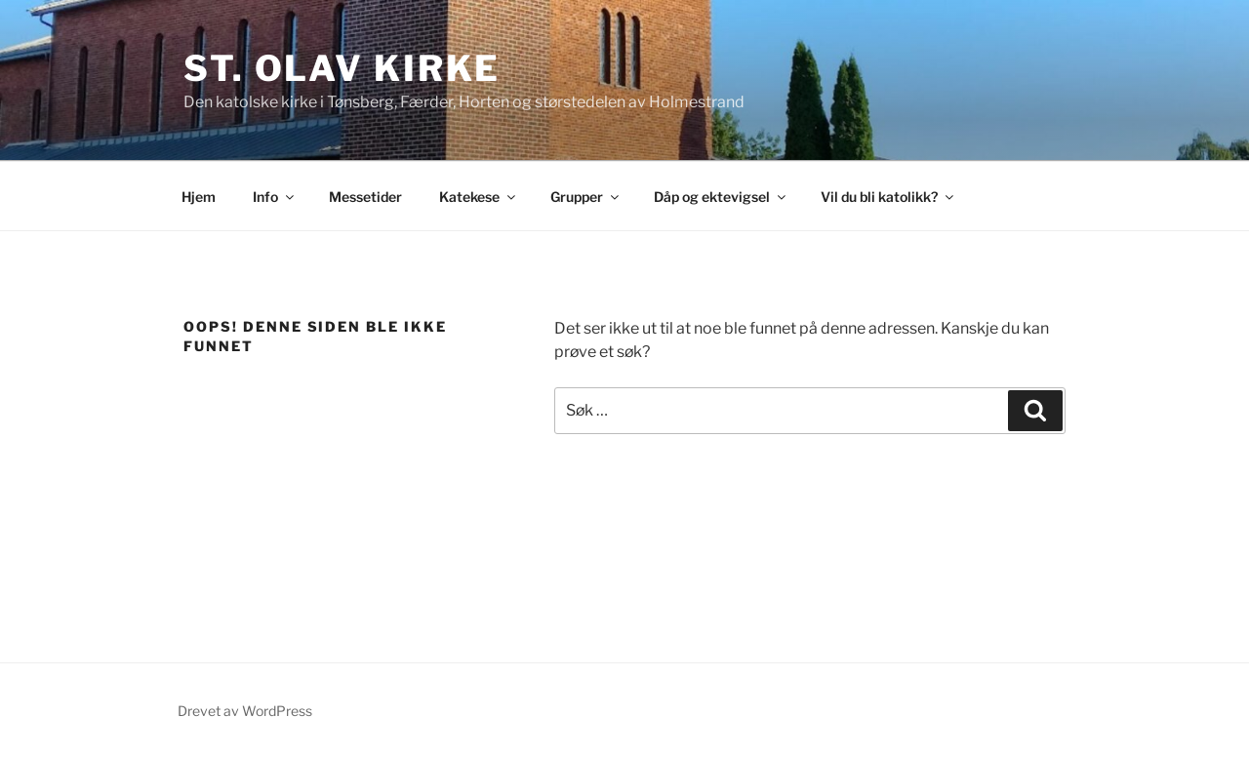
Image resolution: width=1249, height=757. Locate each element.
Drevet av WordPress (245, 710)
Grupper (586, 196)
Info (275, 196)
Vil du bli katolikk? (888, 196)
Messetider (365, 196)
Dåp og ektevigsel (721, 196)
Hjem (198, 196)
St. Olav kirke (342, 68)
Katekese (478, 196)
